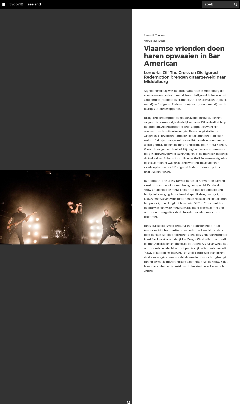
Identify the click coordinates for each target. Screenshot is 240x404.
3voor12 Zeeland (154, 35)
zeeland (34, 4)
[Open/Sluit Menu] (4, 4)
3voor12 (16, 4)
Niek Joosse (158, 40)
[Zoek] (217, 4)
